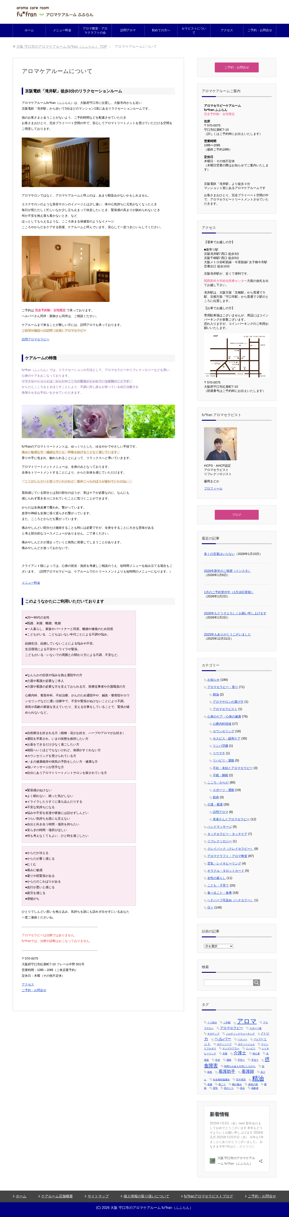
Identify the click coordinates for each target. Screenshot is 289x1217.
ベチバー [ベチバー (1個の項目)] (242, 1039)
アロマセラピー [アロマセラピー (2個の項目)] (231, 1028)
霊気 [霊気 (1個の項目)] (215, 1088)
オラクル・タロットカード (225, 870)
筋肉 (216, 797)
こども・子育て (218, 885)
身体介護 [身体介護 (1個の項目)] (253, 1084)
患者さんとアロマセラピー (231, 819)
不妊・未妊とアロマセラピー (233, 768)
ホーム (29, 30)
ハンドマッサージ (219, 826)
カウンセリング (223, 731)
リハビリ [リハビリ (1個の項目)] (250, 1048)
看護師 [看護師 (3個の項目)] (248, 1071)
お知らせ (213, 679)
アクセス (227, 30)
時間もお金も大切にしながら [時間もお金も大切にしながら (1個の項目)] (240, 1066)
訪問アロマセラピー (35, 339)
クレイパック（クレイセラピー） (230, 848)
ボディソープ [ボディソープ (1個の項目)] (224, 1044)
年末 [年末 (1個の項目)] (217, 1060)
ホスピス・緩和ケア (226, 738)
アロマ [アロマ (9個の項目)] (247, 1021)
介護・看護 (215, 804)
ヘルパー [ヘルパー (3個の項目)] (223, 1039)
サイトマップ (98, 1196)
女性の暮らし (216, 878)
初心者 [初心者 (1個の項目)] (256, 1053)
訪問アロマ (128, 30)
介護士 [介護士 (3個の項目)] (240, 1053)
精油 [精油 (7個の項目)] (258, 1078)
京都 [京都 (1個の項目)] (224, 1053)
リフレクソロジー (219, 841)
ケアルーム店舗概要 (57, 1196)
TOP (61, 46)
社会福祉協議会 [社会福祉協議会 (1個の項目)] (221, 1079)
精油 (216, 694)
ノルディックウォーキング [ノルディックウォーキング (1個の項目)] (240, 1033)
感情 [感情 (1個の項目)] (228, 1060)
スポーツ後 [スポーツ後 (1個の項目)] (255, 1028)
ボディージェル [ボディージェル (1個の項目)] (246, 1044)
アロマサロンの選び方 (228, 701)
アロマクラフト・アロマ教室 (227, 856)
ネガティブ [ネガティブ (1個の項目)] (213, 1033)
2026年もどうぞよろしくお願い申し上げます (235, 613)
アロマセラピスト (225, 709)
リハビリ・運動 (223, 760)
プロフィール (213, 488)
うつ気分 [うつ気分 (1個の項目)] (212, 1022)
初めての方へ (161, 30)
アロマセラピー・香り (222, 687)
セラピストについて (194, 30)
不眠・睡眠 (220, 775)
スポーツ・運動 (223, 790)
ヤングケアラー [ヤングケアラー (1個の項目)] (230, 1048)
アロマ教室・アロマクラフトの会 (95, 30)
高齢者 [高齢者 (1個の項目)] (254, 1088)
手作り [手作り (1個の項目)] (241, 1060)
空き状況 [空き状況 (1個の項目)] (241, 1079)
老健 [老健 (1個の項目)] (209, 1084)
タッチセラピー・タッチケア (227, 834)
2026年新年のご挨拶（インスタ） (227, 571)
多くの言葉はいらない (219, 554)
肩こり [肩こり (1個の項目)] (222, 1084)
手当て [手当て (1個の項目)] (254, 1060)
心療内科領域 (222, 723)
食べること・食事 (219, 892)
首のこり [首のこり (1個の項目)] (229, 1088)
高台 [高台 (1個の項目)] (242, 1088)
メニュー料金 (62, 30)
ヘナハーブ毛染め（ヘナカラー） (230, 900)
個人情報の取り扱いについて (146, 1196)
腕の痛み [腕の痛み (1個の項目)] (237, 1084)
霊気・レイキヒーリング (224, 863)
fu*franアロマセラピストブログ (208, 1196)
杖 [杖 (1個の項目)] (263, 1066)
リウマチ (219, 753)
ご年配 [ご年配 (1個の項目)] (227, 1022)
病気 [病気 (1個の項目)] (209, 1072)
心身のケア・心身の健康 (224, 716)
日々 (210, 907)
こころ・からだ (218, 782)
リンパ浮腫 (220, 745)
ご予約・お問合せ (259, 30)
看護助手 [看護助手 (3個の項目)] (227, 1071)
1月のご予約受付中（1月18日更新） (229, 592)
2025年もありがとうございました (227, 634)
